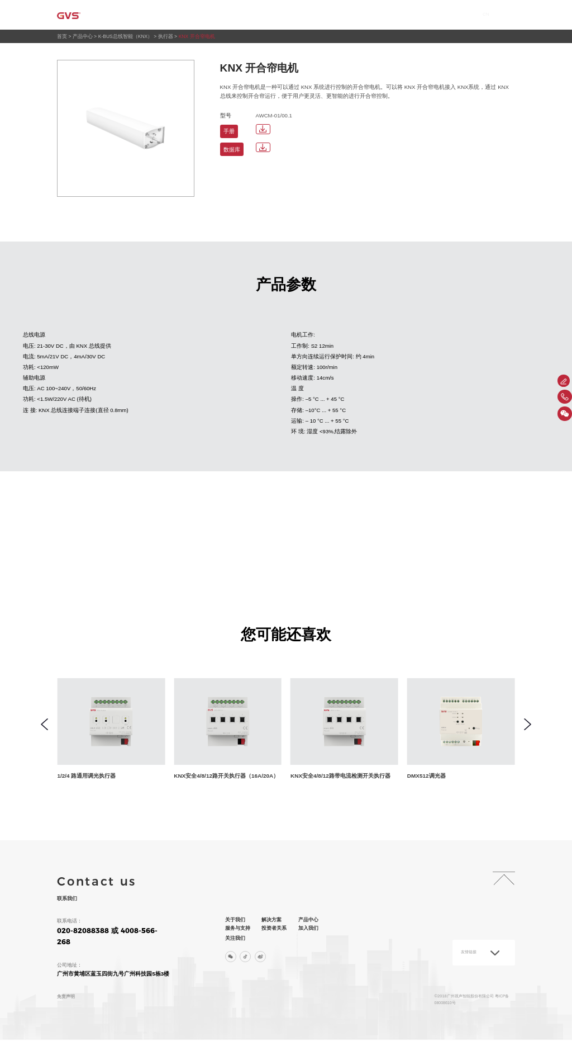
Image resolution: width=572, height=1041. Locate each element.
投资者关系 (387, 15)
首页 (158, 15)
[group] (126, 730)
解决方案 (243, 15)
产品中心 (288, 15)
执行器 (166, 36)
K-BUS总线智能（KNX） (126, 36)
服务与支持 (336, 15)
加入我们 (434, 15)
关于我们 (198, 15)
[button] (44, 725)
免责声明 (67, 997)
